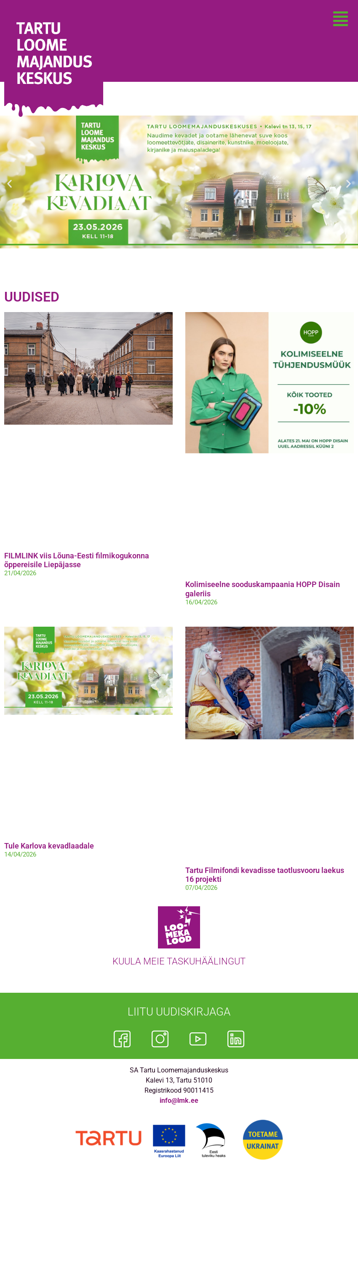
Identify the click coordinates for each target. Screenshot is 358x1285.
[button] (340, 19)
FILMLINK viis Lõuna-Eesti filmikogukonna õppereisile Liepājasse (76, 560)
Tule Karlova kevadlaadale (49, 845)
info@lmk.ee (179, 1100)
